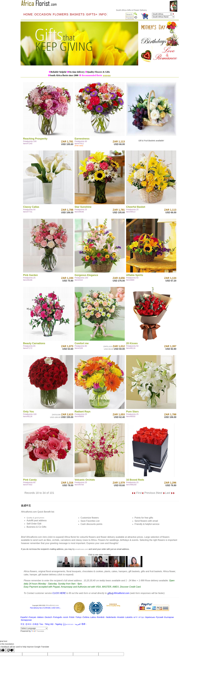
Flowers (60, 14)
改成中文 (26, 505)
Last (170, 492)
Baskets (77, 14)
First (137, 492)
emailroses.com (81, 549)
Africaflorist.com (52, 605)
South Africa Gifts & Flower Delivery (136, 10)
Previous (148, 492)
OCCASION (42, 14)
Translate (37, 631)
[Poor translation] (10, 650)
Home (28, 14)
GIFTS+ (91, 14)
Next (161, 492)
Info (103, 14)
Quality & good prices (35, 518)
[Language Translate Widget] (34, 628)
